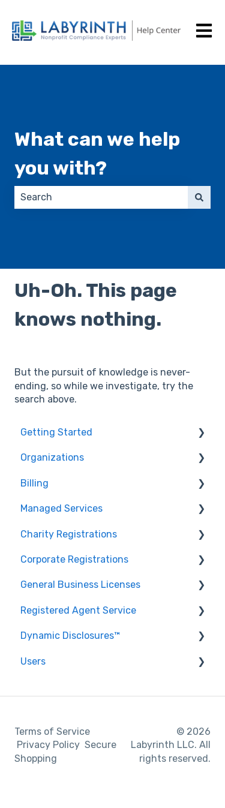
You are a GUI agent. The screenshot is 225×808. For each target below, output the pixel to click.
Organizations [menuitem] (52, 457)
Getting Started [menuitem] (56, 432)
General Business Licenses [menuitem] (80, 584)
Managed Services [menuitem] (61, 508)
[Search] (199, 197)
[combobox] (101, 197)
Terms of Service (52, 731)
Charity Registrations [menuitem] (68, 534)
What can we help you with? (97, 153)
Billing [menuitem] (34, 483)
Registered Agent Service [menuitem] (78, 610)
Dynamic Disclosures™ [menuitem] (70, 635)
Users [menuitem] (33, 661)
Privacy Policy (48, 744)
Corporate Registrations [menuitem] (74, 559)
